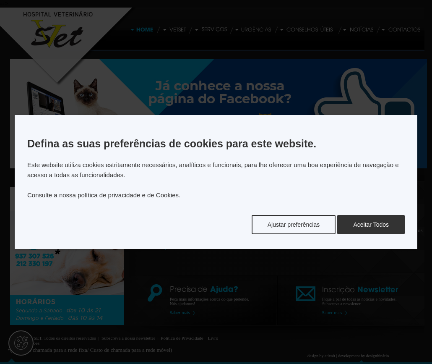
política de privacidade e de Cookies (128, 195)
